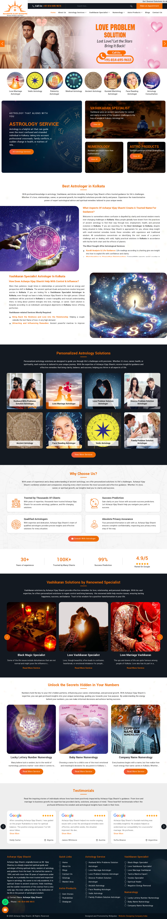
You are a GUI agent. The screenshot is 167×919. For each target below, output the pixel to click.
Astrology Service (34, 124)
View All (97, 124)
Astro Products (135, 12)
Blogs (147, 12)
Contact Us (157, 12)
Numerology (119, 12)
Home (53, 12)
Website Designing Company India (133, 916)
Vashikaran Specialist (99, 12)
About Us (62, 12)
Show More (14, 833)
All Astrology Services (22, 152)
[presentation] (7, 637)
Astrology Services (77, 12)
